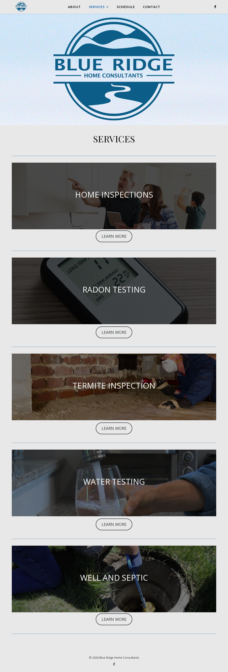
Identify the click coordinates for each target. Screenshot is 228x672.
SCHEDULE (126, 6)
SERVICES (97, 6)
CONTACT (151, 6)
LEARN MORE (114, 236)
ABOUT (74, 6)
